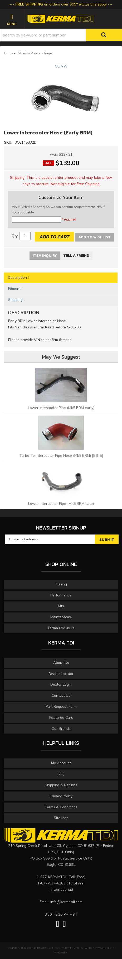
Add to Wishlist (94, 237)
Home (8, 53)
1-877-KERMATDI (51, 876)
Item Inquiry (45, 255)
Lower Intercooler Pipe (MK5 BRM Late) (61, 503)
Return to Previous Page (34, 53)
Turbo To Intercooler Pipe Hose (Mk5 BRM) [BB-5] (61, 455)
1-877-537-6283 (51, 883)
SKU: (8, 142)
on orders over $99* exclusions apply (61, 4)
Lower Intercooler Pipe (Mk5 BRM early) (61, 407)
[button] (61, 35)
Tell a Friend (76, 255)
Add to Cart (54, 236)
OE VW (61, 66)
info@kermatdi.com (66, 901)
